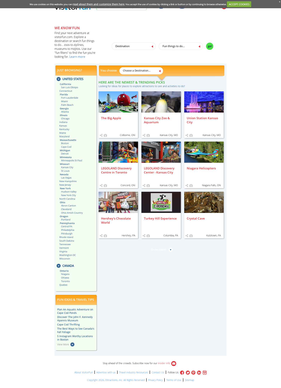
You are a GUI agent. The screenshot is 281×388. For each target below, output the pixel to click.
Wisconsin (64, 258)
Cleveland (66, 209)
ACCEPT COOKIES (239, 4)
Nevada (64, 174)
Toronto (65, 281)
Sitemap (189, 380)
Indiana (63, 122)
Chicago (65, 118)
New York (65, 188)
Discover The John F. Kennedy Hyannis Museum (75, 318)
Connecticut (65, 90)
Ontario (64, 270)
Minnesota (66, 157)
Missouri (65, 164)
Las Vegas (66, 177)
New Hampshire (68, 181)
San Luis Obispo (69, 87)
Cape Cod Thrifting (68, 324)
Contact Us (158, 372)
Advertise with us (106, 372)
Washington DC (67, 255)
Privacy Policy (155, 380)
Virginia (63, 251)
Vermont (64, 247)
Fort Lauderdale (69, 97)
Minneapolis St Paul (71, 160)
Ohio (62, 202)
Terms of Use (173, 380)
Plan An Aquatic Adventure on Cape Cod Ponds (75, 311)
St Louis (65, 170)
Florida (64, 94)
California (65, 84)
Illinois (63, 115)
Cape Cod (66, 146)
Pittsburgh (66, 233)
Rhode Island (66, 237)
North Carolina (67, 198)
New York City (68, 195)
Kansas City (67, 167)
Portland (65, 219)
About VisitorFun (83, 372)
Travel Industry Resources (133, 372)
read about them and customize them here (98, 4)
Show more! (158, 249)
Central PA (66, 226)
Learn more (77, 57)
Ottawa (65, 277)
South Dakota (66, 240)
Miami (64, 101)
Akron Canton (68, 205)
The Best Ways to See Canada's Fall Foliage (75, 330)
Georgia (64, 108)
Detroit (65, 153)
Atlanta (65, 111)
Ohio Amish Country (72, 212)
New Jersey (65, 184)
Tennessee (65, 244)
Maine (62, 132)
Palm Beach (67, 104)
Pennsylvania (67, 223)
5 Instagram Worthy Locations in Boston (75, 337)
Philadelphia (67, 230)
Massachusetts (68, 140)
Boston (65, 143)
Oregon (64, 216)
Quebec (63, 284)
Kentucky (64, 129)
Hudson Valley (69, 191)
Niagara (65, 274)
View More (63, 344)
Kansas (63, 125)
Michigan (65, 150)
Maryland (64, 136)
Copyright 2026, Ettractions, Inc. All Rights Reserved (116, 380)
